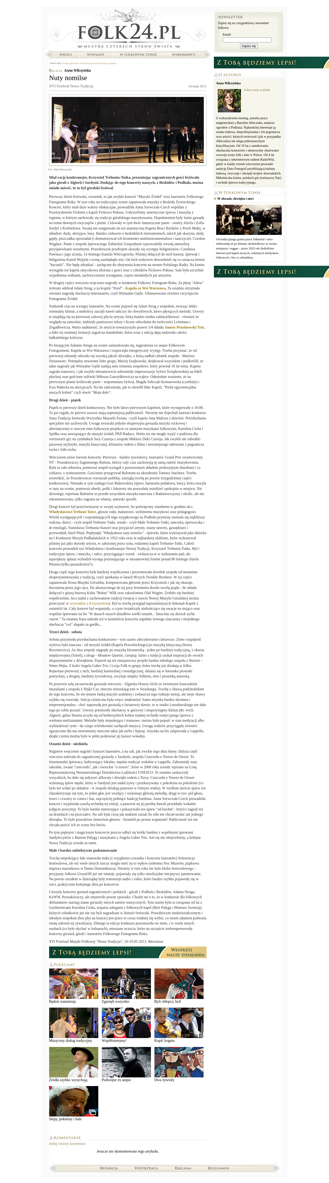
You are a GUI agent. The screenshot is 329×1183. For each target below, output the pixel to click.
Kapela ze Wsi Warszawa (145, 288)
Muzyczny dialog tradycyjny (73, 1025)
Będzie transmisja (73, 986)
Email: (227, 34)
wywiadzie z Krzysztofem (89, 603)
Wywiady (95, 55)
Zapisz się (249, 46)
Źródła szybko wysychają (73, 1064)
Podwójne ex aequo (126, 1064)
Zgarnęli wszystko (126, 986)
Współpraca (146, 1168)
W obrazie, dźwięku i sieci (235, 198)
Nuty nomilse (109, 63)
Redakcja (109, 1168)
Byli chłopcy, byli (179, 986)
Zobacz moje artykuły (257, 90)
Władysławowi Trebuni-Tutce (72, 512)
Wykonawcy (184, 55)
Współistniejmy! (126, 1025)
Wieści (65, 55)
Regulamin (218, 1168)
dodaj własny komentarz (67, 1144)
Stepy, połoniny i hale (73, 1103)
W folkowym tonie (138, 55)
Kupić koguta (179, 1025)
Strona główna (128, 29)
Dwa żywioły (179, 1064)
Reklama (183, 1168)
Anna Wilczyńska (77, 70)
